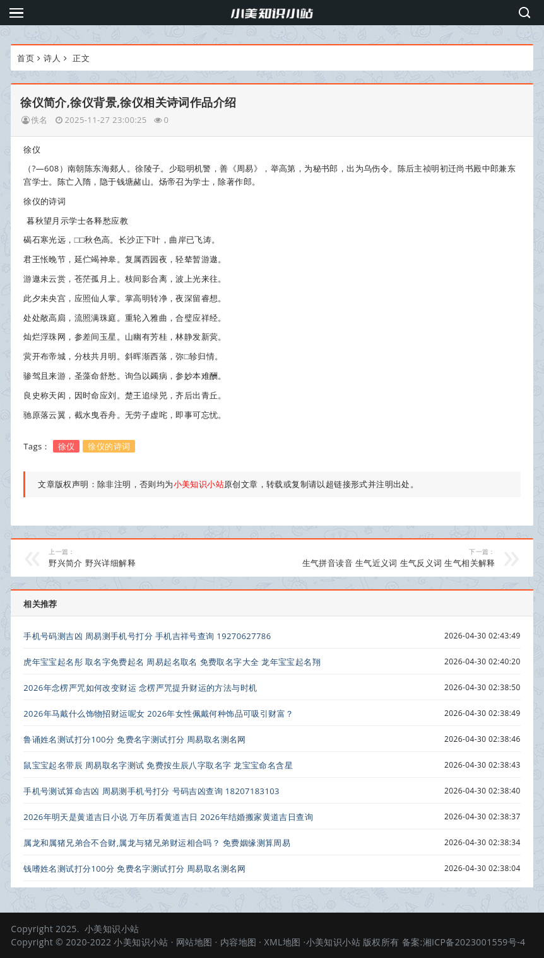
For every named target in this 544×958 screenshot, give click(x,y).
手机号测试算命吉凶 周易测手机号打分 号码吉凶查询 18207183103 (151, 791)
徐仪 (66, 446)
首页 (25, 58)
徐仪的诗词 (109, 446)
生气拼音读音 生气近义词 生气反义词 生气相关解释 (391, 557)
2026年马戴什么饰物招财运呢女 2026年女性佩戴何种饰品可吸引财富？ (158, 713)
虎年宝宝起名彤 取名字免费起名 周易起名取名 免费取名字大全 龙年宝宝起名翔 (172, 661)
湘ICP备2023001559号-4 (474, 942)
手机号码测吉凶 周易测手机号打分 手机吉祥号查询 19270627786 (147, 636)
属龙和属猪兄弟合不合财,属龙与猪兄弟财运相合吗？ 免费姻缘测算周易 (156, 842)
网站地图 (194, 942)
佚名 (39, 119)
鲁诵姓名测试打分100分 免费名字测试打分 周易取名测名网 (134, 739)
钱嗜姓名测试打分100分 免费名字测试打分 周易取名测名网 (134, 868)
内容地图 (238, 942)
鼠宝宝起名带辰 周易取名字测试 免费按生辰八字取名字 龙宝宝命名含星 (158, 765)
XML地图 (282, 942)
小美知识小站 (112, 929)
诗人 (52, 58)
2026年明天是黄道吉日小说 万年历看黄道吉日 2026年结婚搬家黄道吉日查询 (168, 816)
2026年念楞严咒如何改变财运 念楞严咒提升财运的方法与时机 (140, 687)
